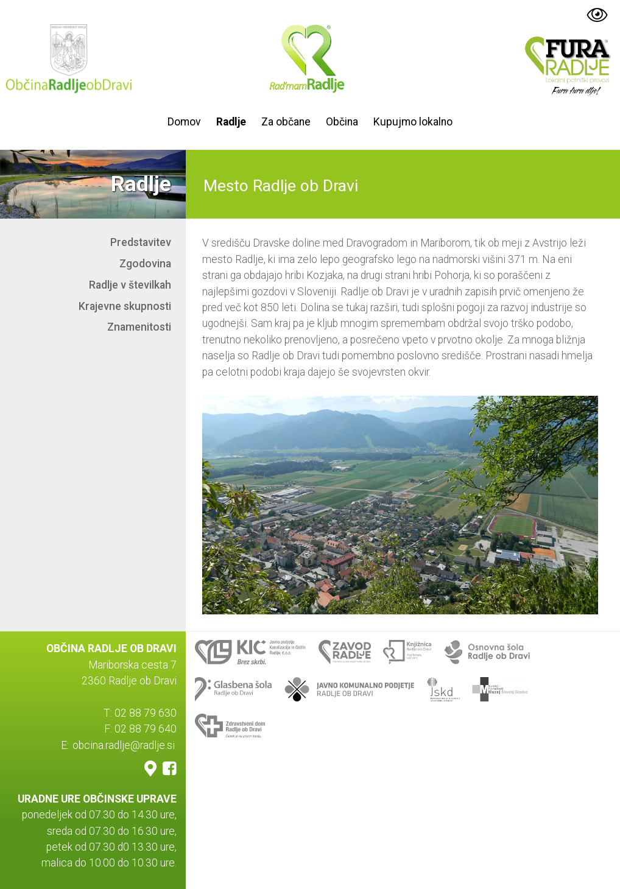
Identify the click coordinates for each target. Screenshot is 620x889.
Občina (342, 122)
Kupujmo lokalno (413, 122)
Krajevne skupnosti (125, 306)
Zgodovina (145, 264)
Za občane (286, 122)
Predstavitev (140, 242)
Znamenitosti (139, 327)
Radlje (231, 122)
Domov (184, 122)
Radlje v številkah (130, 285)
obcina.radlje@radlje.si (123, 745)
